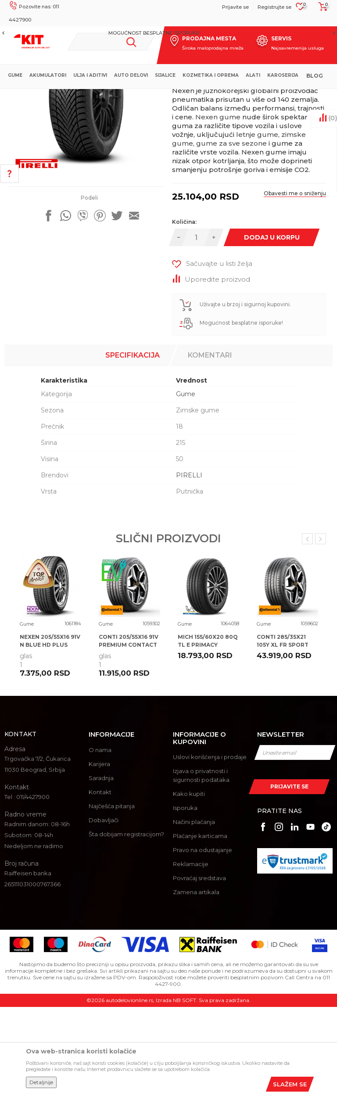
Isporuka (185, 896)
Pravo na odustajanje (202, 938)
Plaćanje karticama (200, 924)
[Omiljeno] (300, 9)
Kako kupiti (189, 882)
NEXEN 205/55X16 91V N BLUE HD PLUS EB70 (50, 734)
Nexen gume (217, 206)
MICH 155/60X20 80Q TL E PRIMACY (208, 730)
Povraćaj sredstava (199, 967)
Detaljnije (41, 1082)
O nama (100, 838)
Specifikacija (132, 444)
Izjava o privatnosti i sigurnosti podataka (201, 864)
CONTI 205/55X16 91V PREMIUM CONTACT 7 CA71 (128, 734)
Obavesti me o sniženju (295, 282)
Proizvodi (136, 96)
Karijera (99, 852)
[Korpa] (320, 10)
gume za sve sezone (231, 232)
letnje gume (257, 223)
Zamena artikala (196, 981)
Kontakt (100, 881)
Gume (162, 96)
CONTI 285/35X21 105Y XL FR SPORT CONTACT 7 (282, 734)
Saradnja (101, 866)
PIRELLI (189, 564)
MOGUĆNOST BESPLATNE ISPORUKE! (168, 33)
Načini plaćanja (194, 910)
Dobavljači (103, 909)
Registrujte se (274, 7)
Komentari (210, 444)
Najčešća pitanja (112, 895)
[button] (111, 41)
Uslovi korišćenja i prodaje (210, 845)
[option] (168, 32)
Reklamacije (190, 952)
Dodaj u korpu (271, 326)
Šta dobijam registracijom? (126, 923)
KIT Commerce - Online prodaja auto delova (62, 96)
